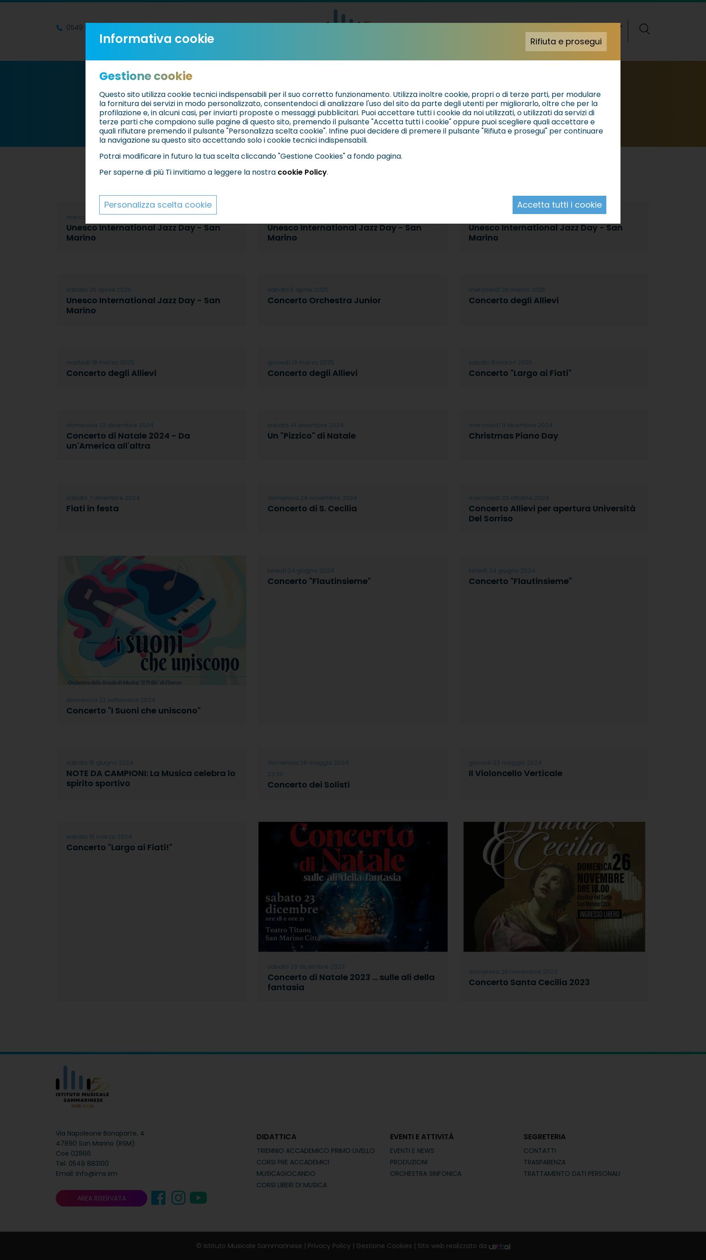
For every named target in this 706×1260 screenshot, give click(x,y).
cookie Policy (302, 172)
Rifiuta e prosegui (566, 41)
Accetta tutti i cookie (559, 204)
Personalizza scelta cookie (158, 204)
